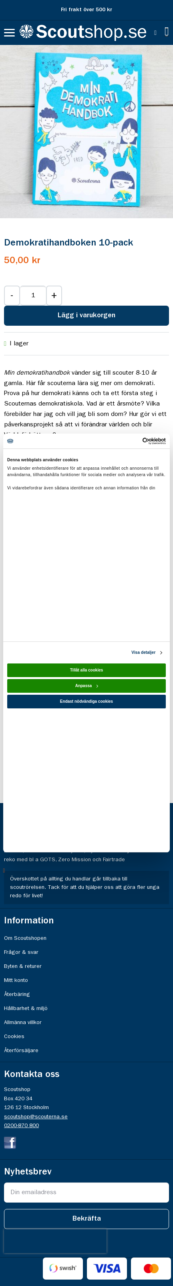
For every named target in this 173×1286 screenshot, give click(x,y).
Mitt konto (16, 980)
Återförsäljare (21, 1050)
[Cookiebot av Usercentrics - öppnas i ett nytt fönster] (131, 441)
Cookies (14, 1036)
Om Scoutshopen (25, 938)
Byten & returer (23, 966)
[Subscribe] (86, 1219)
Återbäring (17, 994)
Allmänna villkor (23, 1022)
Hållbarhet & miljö (26, 1008)
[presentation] (55, 1241)
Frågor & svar (21, 952)
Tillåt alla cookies (86, 670)
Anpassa (87, 686)
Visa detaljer (143, 652)
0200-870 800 (21, 1125)
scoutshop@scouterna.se (36, 1116)
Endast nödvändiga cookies (86, 701)
